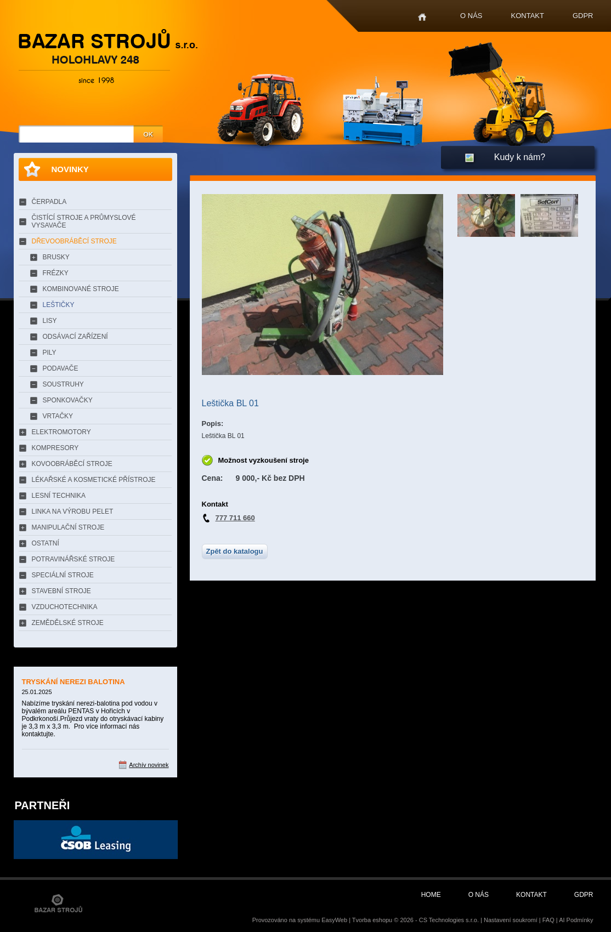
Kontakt (527, 16)
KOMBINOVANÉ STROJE (81, 289)
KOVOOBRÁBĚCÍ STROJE (72, 464)
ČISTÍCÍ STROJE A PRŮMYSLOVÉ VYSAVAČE (84, 221)
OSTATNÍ (45, 543)
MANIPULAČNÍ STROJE (68, 527)
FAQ (548, 920)
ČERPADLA (49, 202)
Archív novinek (148, 764)
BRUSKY (56, 257)
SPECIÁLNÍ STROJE (63, 575)
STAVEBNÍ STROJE (61, 591)
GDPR (583, 16)
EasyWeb (334, 920)
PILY (49, 352)
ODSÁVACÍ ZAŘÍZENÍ (75, 336)
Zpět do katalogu (234, 551)
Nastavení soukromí (511, 920)
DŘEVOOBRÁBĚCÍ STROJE (74, 241)
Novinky (70, 169)
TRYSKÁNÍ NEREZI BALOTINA (73, 682)
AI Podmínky (576, 920)
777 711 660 (235, 518)
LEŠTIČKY (59, 305)
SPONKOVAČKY (68, 400)
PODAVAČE (60, 368)
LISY (50, 321)
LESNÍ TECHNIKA (59, 495)
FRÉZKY (56, 273)
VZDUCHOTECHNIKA (65, 607)
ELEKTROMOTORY (61, 432)
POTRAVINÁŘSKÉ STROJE (73, 559)
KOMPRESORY (55, 448)
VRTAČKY (58, 416)
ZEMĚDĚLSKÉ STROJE (68, 623)
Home (422, 17)
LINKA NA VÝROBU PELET (73, 511)
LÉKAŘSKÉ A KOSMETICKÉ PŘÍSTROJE (94, 480)
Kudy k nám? (519, 157)
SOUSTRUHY (63, 384)
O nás (471, 16)
